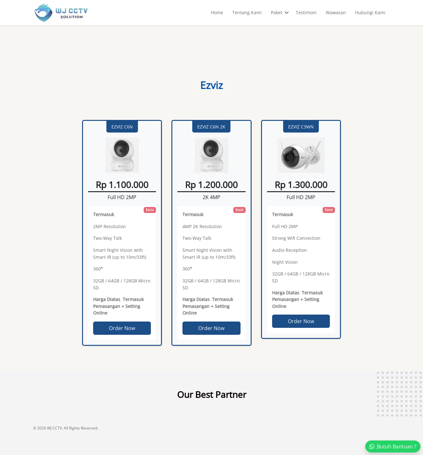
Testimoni (306, 12)
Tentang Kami (247, 12)
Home (217, 12)
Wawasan (336, 12)
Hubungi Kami (370, 12)
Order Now (122, 328)
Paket (276, 12)
